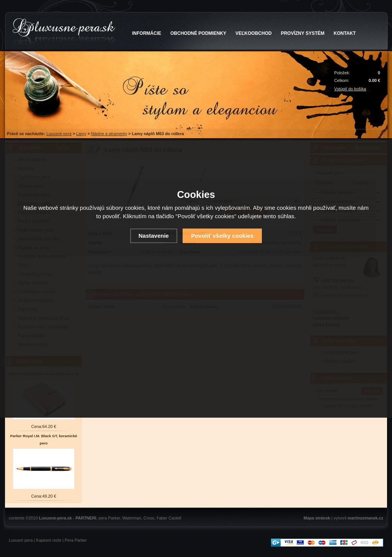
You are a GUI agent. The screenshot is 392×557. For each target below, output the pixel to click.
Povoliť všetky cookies (222, 235)
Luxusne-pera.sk (55, 518)
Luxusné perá (58, 133)
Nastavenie (154, 235)
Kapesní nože (48, 540)
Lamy (81, 133)
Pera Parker (76, 540)
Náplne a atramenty (109, 133)
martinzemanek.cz (365, 518)
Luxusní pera (21, 540)
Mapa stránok (317, 518)
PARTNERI (85, 518)
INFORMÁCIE (146, 33)
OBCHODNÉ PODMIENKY (198, 33)
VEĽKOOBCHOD (253, 33)
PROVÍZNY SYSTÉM (303, 33)
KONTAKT (345, 33)
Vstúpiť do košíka (350, 89)
